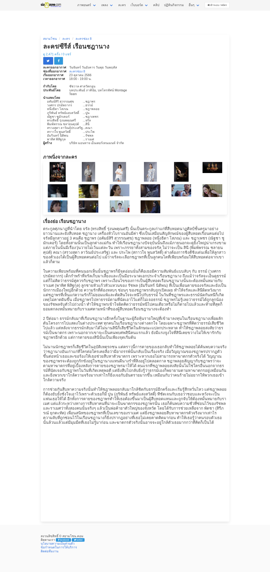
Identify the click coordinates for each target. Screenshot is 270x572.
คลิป (156, 5)
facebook (63, 540)
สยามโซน (50, 38)
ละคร (122, 5)
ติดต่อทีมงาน (49, 551)
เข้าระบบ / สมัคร (217, 5)
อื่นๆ (191, 5)
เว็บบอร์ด (137, 5)
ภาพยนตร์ (84, 5)
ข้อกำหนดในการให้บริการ (59, 547)
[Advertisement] (135, 473)
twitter (78, 540)
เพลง (104, 5)
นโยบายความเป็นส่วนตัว (58, 543)
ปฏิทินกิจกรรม (174, 5)
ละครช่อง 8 (83, 38)
